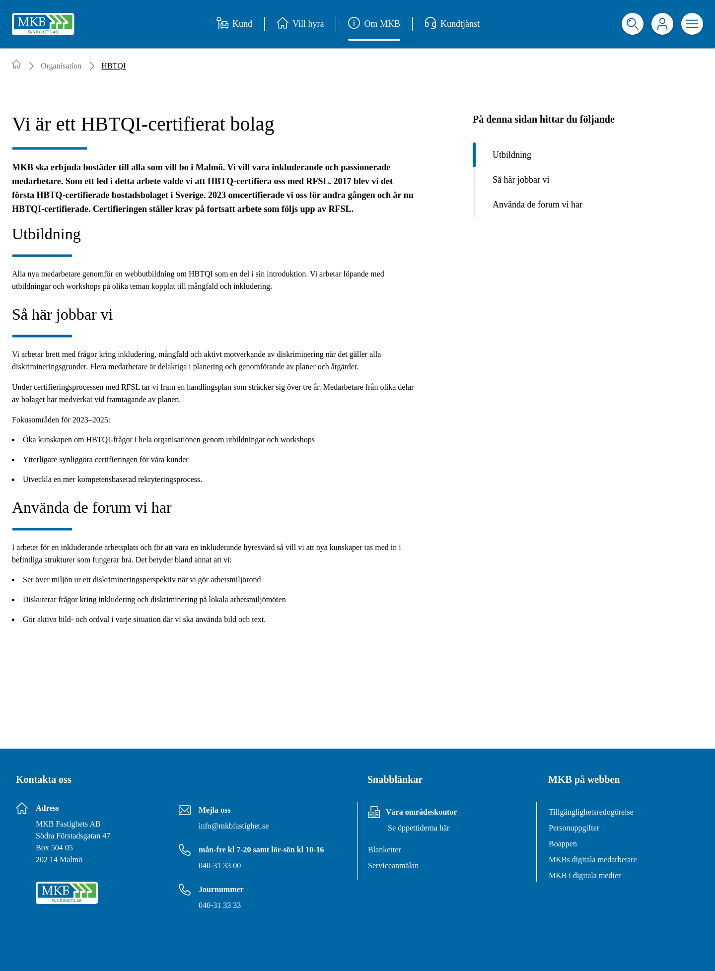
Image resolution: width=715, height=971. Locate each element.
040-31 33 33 (220, 905)
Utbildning (512, 155)
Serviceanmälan (393, 865)
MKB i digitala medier (585, 875)
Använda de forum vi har (537, 204)
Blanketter (384, 849)
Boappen (563, 843)
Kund (234, 24)
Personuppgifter (574, 828)
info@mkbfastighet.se (234, 826)
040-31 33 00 (220, 865)
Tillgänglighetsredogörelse (591, 812)
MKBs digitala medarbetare (593, 859)
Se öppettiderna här (418, 828)
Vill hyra (300, 24)
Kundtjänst (452, 24)
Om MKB (374, 24)
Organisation (61, 66)
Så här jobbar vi (521, 180)
